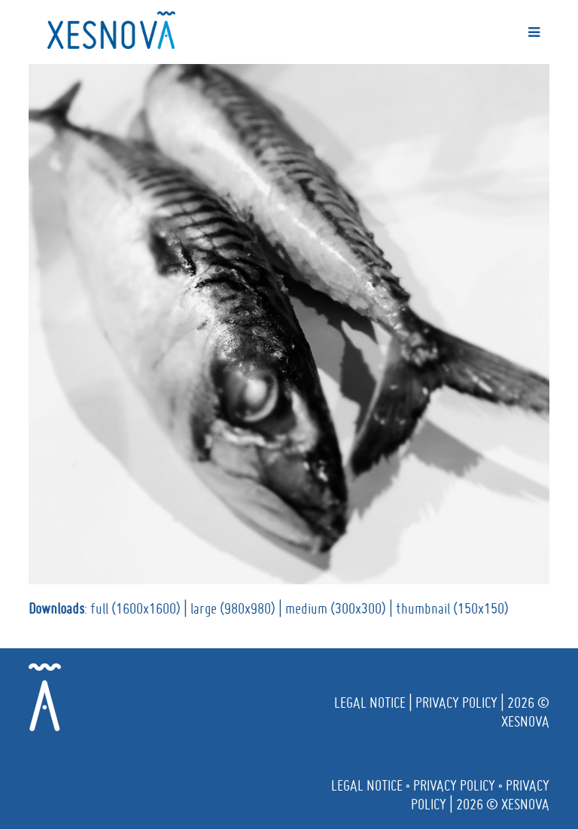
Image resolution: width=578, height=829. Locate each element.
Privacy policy (456, 702)
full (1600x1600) (135, 608)
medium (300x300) (335, 608)
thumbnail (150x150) (452, 608)
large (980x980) (232, 608)
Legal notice (370, 702)
